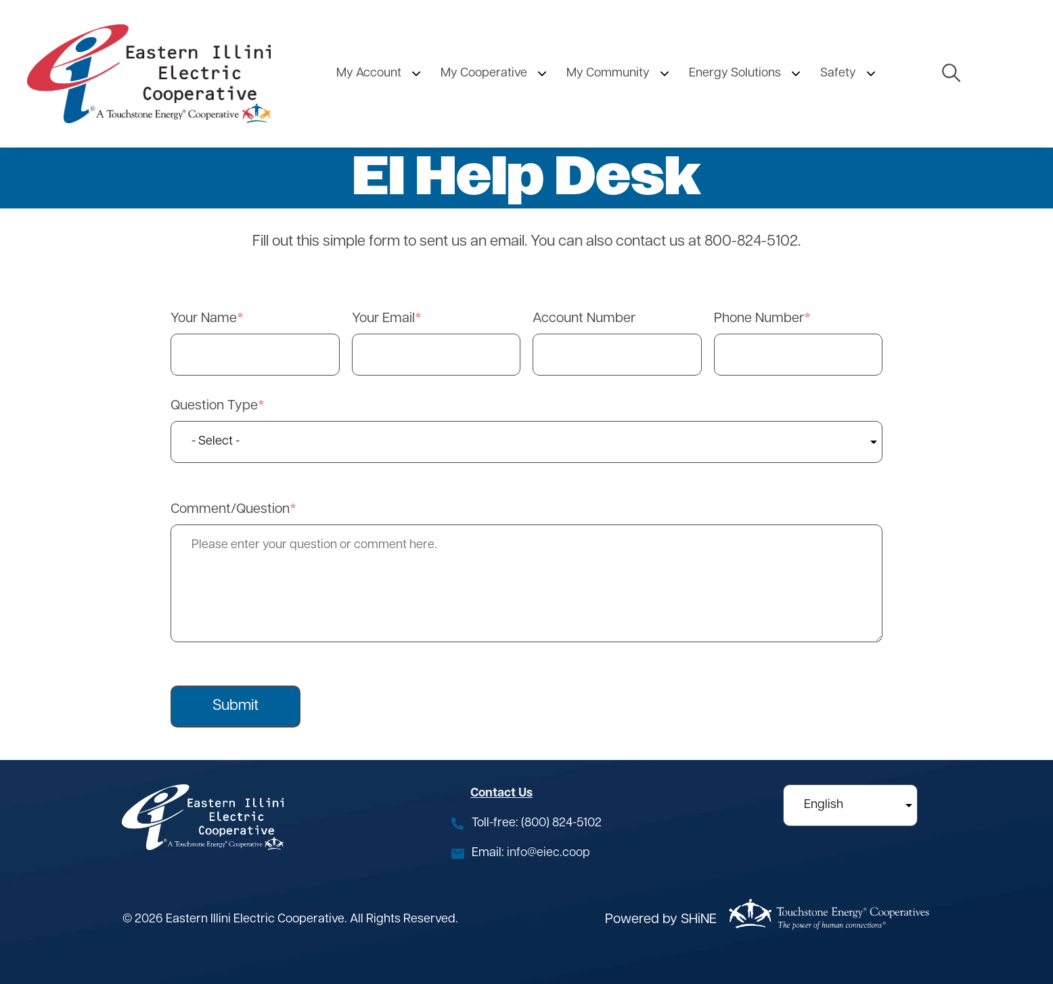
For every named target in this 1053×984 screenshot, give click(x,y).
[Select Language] (850, 805)
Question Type (214, 406)
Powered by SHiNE (661, 919)
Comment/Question (230, 509)
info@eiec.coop (548, 853)
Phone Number (759, 319)
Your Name (204, 319)
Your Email (383, 319)
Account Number (584, 319)
